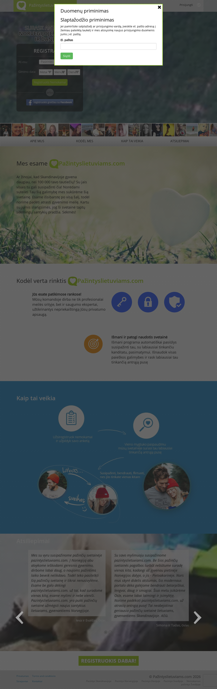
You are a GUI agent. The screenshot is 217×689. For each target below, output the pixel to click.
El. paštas (67, 40)
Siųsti (66, 56)
